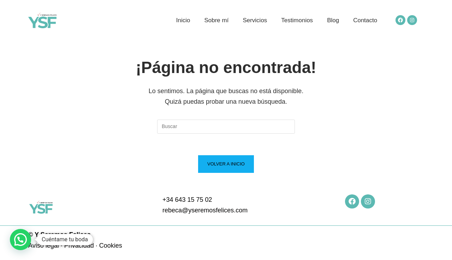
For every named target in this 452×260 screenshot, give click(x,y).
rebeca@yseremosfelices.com (205, 210)
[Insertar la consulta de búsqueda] (226, 127)
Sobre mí (216, 20)
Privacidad (79, 245)
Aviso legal (43, 245)
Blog (333, 20)
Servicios (255, 20)
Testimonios (297, 20)
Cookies (110, 245)
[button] (20, 239)
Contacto (365, 20)
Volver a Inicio (226, 164)
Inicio (183, 20)
